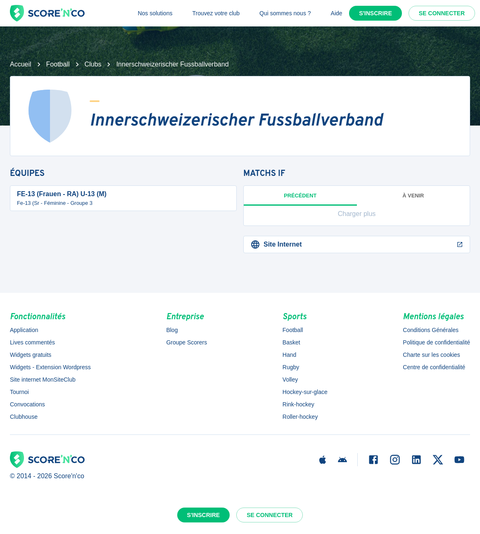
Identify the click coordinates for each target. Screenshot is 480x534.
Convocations (27, 404)
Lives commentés (32, 342)
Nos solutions (155, 13)
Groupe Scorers (186, 342)
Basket (291, 342)
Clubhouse (24, 416)
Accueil (20, 64)
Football (58, 64)
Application (24, 330)
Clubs (93, 64)
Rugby (291, 367)
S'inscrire (375, 13)
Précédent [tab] (300, 199)
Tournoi (19, 392)
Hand (289, 354)
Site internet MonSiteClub (43, 379)
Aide (336, 13)
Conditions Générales (431, 330)
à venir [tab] (413, 195)
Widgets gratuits (30, 354)
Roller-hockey (300, 416)
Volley (290, 379)
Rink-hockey (298, 404)
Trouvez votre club (216, 13)
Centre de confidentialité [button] (434, 367)
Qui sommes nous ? (285, 13)
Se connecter (442, 13)
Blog (172, 330)
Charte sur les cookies (431, 354)
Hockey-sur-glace (305, 392)
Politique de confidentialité (436, 342)
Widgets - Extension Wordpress (50, 367)
